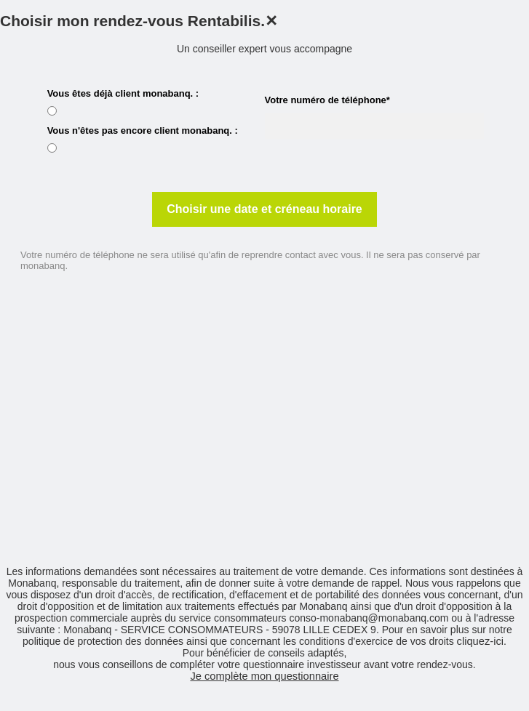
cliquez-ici (480, 641)
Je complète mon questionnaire (264, 676)
